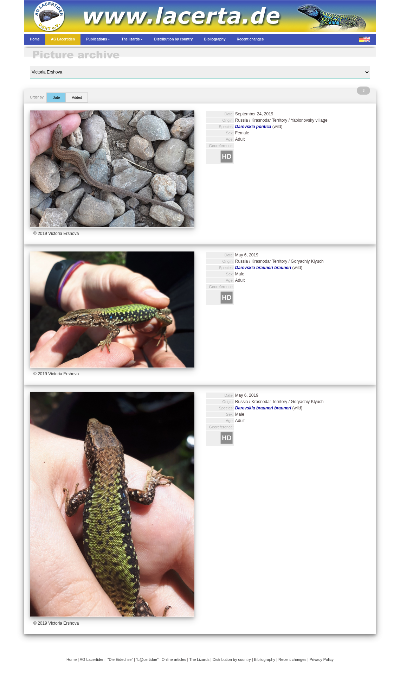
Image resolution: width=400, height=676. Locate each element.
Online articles (174, 659)
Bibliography (265, 659)
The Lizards (199, 659)
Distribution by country (232, 659)
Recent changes (292, 659)
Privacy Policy (322, 659)
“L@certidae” (147, 659)
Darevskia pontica (253, 126)
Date (56, 98)
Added (77, 98)
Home (71, 659)
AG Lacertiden (92, 659)
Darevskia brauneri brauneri (263, 267)
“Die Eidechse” (120, 659)
